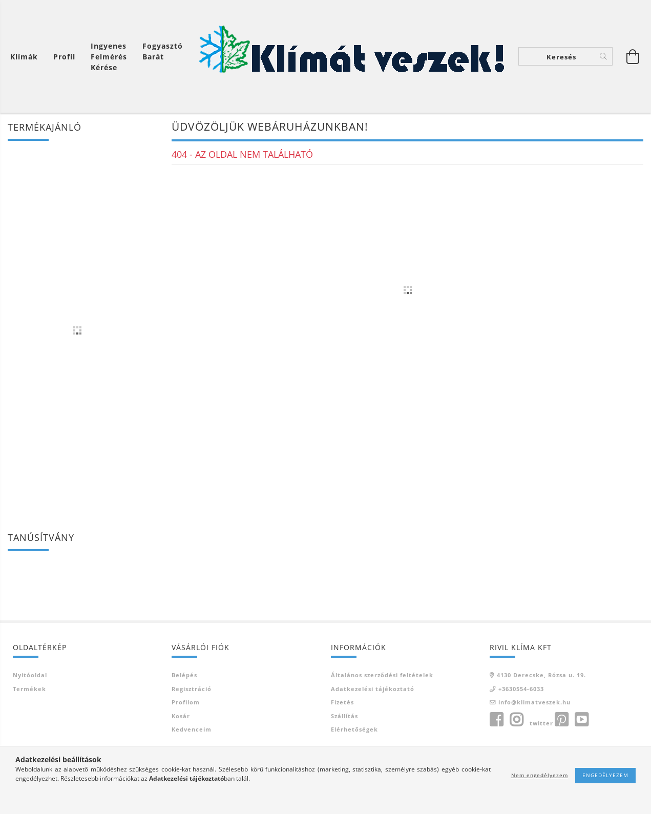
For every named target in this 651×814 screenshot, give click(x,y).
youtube (581, 719)
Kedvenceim (192, 729)
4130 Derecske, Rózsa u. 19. (541, 675)
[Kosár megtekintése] (27, 56)
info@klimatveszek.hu (534, 702)
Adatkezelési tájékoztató (372, 689)
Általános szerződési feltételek (382, 675)
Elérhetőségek (354, 729)
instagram (516, 719)
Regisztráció (192, 689)
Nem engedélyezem (539, 775)
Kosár (181, 716)
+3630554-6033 (521, 689)
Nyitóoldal (30, 675)
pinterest (561, 719)
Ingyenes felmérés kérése (109, 56)
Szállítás (344, 716)
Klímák (24, 56)
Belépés (184, 675)
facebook (496, 719)
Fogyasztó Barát (162, 51)
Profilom (186, 702)
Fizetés (342, 702)
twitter (541, 723)
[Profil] (64, 56)
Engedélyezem (605, 775)
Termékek (29, 689)
